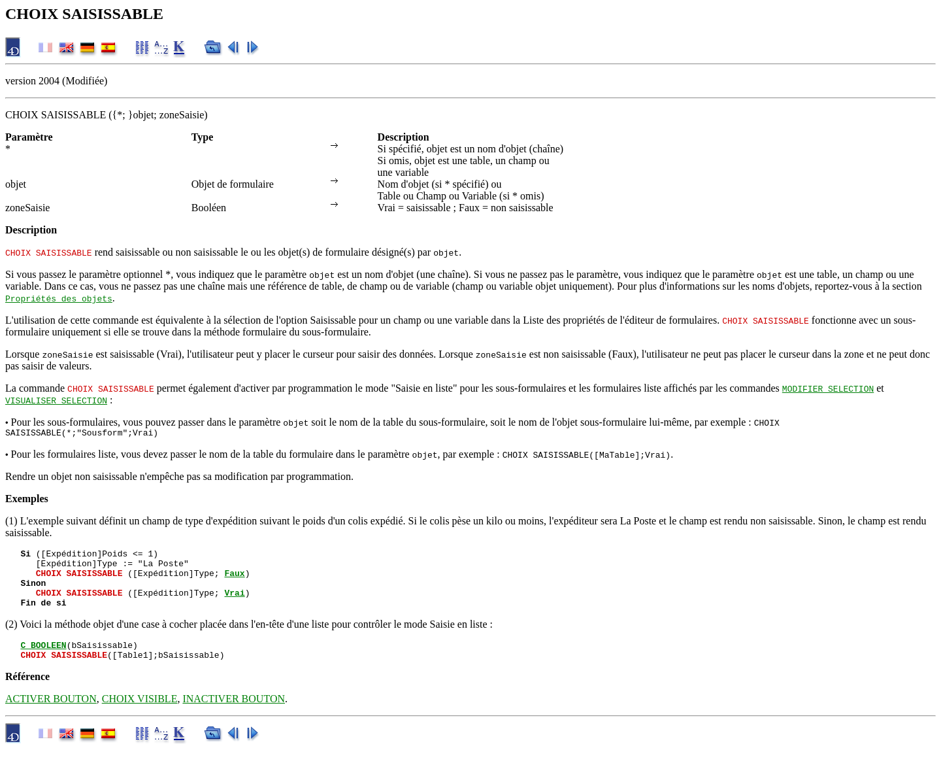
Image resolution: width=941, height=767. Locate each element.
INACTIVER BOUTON (233, 716)
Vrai (234, 604)
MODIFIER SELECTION (828, 388)
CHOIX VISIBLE (140, 716)
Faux (234, 581)
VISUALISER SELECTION (56, 400)
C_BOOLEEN (43, 660)
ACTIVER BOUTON (51, 716)
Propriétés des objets (58, 298)
